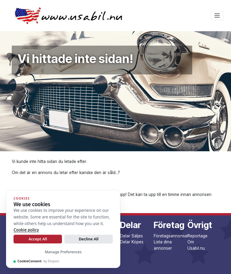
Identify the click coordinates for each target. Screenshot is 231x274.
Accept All (38, 239)
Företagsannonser (171, 235)
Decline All (89, 239)
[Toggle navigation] (217, 15)
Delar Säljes (131, 235)
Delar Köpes (131, 241)
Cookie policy (26, 230)
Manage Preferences (63, 251)
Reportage (197, 235)
